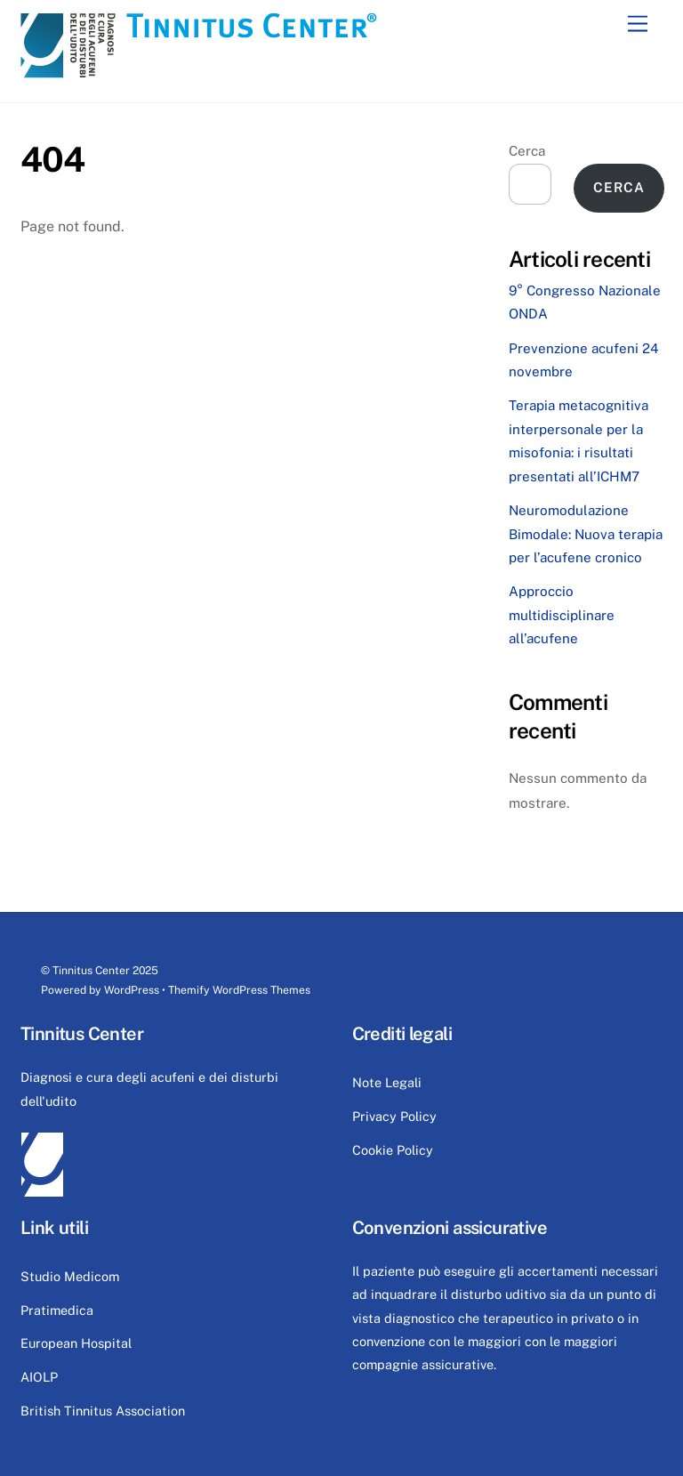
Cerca (527, 150)
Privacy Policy (394, 1116)
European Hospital (76, 1343)
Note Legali (387, 1082)
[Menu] (637, 24)
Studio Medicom (69, 1276)
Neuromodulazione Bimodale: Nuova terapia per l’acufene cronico (586, 534)
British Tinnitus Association (102, 1410)
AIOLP (39, 1376)
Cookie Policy (392, 1149)
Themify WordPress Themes (239, 989)
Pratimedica (56, 1310)
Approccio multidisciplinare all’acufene (562, 615)
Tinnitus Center (91, 970)
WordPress (131, 989)
